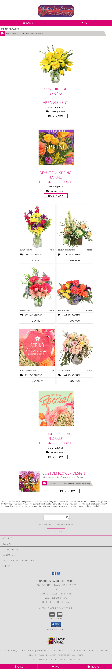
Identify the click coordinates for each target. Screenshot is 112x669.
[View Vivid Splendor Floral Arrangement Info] (75, 287)
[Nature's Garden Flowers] (56, 16)
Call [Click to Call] (19, 666)
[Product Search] (56, 517)
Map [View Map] (56, 666)
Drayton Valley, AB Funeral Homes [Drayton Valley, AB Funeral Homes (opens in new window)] (18, 651)
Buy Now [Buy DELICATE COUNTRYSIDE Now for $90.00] (74, 260)
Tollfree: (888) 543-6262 (56, 602)
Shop (28, 23)
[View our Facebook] (54, 574)
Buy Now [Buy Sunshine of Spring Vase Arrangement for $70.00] (55, 116)
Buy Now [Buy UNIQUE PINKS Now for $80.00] (37, 320)
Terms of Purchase (57, 659)
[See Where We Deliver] (56, 531)
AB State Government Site (70, 655)
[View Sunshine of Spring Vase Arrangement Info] (56, 63)
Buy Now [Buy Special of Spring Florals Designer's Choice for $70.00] (55, 457)
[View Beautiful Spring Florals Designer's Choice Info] (56, 147)
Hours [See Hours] (93, 666)
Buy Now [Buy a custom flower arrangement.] (67, 491)
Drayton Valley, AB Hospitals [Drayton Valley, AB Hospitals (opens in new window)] (51, 651)
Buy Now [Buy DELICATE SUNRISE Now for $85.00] (74, 380)
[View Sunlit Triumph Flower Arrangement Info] (37, 227)
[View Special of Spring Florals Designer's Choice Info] (56, 409)
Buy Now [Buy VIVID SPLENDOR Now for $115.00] (74, 320)
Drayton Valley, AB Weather (42, 655)
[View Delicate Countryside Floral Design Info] (75, 227)
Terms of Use (74, 659)
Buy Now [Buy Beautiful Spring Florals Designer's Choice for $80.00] (55, 196)
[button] (56, 624)
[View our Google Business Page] (58, 574)
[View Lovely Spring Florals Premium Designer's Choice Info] (37, 347)
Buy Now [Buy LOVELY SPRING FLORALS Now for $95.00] (37, 380)
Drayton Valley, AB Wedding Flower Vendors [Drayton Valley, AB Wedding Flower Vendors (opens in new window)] (89, 651)
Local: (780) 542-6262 (56, 597)
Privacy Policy (39, 659)
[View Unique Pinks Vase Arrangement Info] (37, 287)
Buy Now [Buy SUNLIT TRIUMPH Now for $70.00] (37, 260)
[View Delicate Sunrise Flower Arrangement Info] (75, 347)
